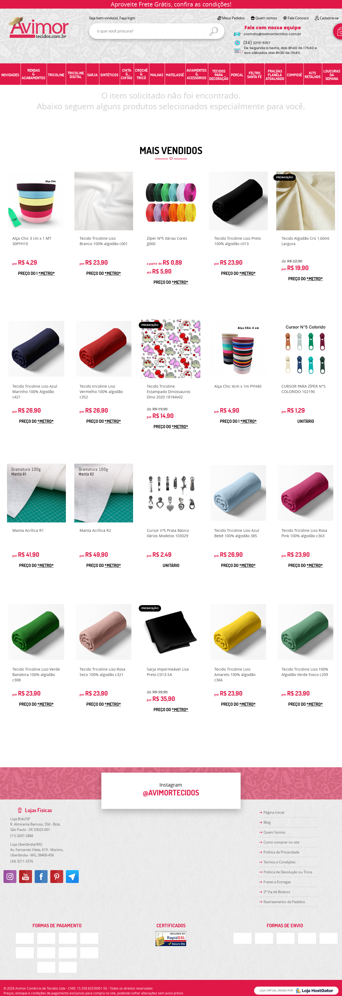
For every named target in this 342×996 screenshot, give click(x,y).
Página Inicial (273, 812)
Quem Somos (274, 832)
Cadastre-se (329, 18)
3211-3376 (21, 861)
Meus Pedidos (233, 18)
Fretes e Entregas (277, 881)
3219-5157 (256, 42)
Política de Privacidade (281, 852)
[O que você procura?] (213, 31)
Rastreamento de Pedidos (284, 901)
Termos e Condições (279, 862)
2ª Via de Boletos (276, 891)
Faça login (127, 18)
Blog (266, 822)
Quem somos (266, 18)
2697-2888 (21, 835)
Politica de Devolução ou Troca (287, 872)
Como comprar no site (281, 842)
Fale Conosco (298, 18)
